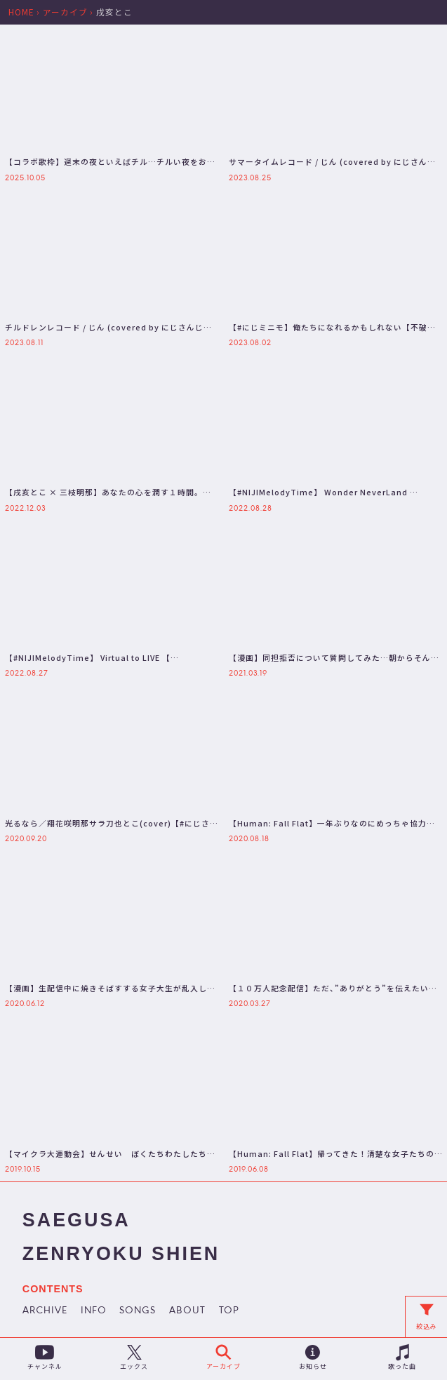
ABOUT (187, 1311)
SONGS (137, 1311)
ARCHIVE (44, 1311)
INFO (94, 1311)
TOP (229, 1311)
